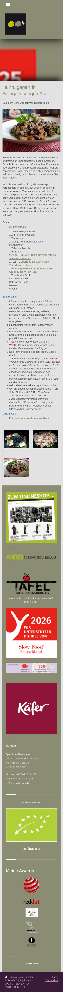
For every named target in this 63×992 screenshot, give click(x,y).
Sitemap (29, 977)
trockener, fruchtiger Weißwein (32, 418)
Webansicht (52, 980)
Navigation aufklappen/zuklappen (31, 4)
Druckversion (14, 977)
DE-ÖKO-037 (31, 849)
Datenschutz (31, 963)
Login (55, 977)
